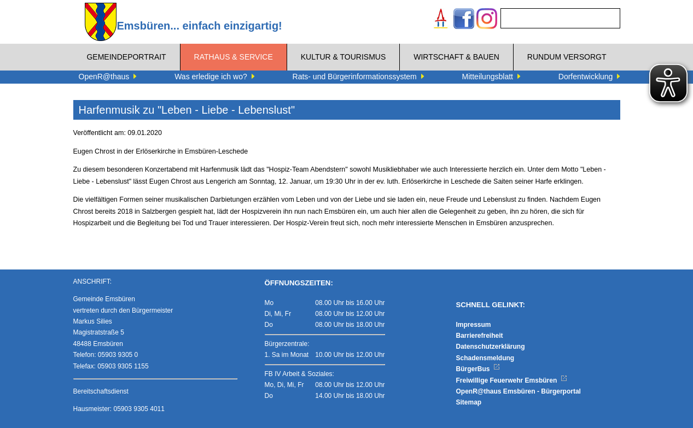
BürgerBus (478, 369)
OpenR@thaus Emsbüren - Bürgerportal (518, 391)
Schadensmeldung (485, 358)
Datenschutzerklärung (490, 346)
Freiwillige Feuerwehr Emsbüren (512, 380)
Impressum (473, 325)
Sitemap (469, 402)
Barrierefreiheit (479, 335)
